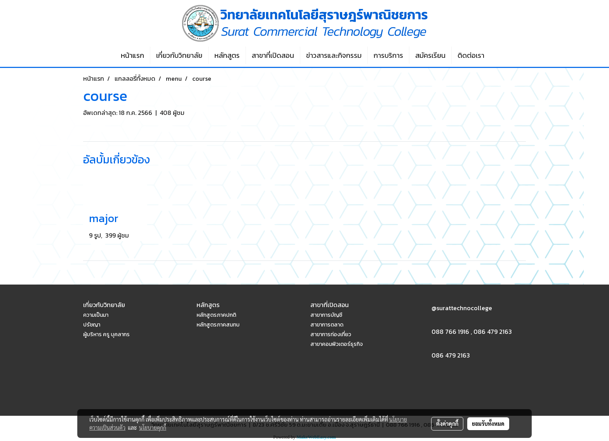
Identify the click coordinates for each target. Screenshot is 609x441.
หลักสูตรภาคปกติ (216, 315)
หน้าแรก (132, 55)
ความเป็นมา (95, 315)
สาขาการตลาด (326, 325)
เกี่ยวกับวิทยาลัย (179, 55)
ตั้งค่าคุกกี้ (447, 423)
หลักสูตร (227, 55)
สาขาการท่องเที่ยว (330, 334)
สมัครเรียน (430, 55)
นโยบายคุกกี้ (152, 427)
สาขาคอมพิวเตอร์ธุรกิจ (336, 344)
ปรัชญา (91, 325)
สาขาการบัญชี (326, 315)
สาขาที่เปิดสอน (273, 55)
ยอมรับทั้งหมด (488, 423)
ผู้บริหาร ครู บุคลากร (106, 334)
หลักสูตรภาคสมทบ (218, 325)
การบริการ (388, 55)
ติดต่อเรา (471, 55)
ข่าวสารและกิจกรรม (334, 55)
